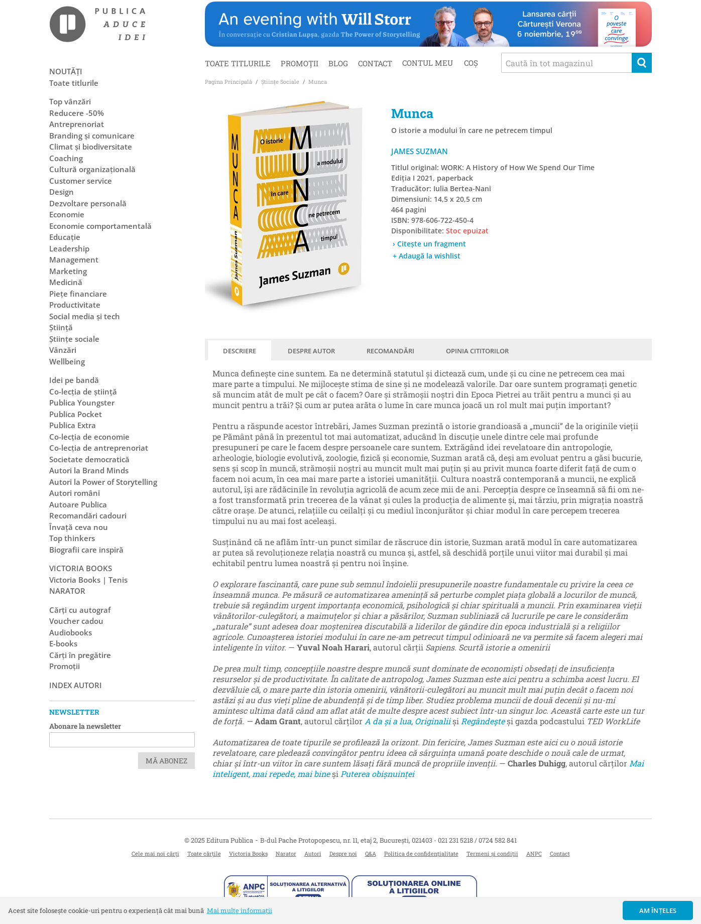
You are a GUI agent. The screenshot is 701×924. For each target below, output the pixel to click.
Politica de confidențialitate (421, 853)
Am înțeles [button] (658, 910)
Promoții (299, 63)
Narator (286, 853)
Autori (312, 853)
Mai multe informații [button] (239, 910)
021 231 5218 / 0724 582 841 (477, 840)
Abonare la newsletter (85, 726)
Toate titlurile (238, 63)
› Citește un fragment (429, 243)
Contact (375, 63)
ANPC (534, 853)
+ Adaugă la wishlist (426, 255)
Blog (338, 63)
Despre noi (343, 853)
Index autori (75, 685)
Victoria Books (248, 853)
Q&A (370, 853)
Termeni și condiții (492, 853)
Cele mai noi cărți (155, 853)
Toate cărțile (204, 853)
